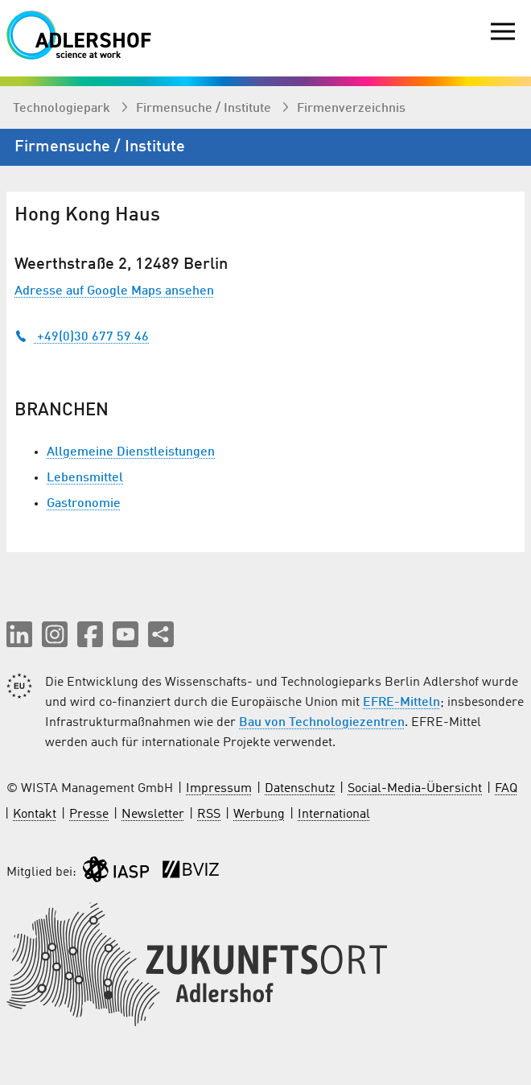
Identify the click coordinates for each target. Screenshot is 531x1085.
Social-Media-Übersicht (415, 788)
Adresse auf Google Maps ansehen (114, 291)
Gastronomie (84, 503)
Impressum (219, 788)
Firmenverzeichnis (351, 108)
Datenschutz (300, 788)
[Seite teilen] (161, 634)
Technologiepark (63, 108)
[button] (19, 634)
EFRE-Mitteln (401, 702)
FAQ (506, 788)
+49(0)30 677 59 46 (81, 337)
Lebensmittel (85, 478)
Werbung (259, 814)
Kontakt (34, 814)
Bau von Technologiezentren (322, 722)
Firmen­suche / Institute (205, 108)
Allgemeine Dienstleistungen (131, 452)
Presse (89, 814)
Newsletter (152, 814)
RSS (208, 814)
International (334, 814)
